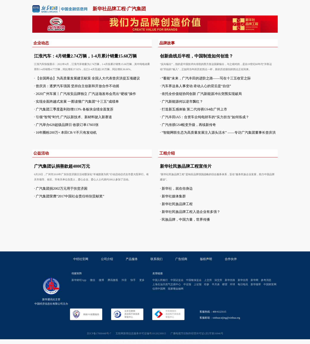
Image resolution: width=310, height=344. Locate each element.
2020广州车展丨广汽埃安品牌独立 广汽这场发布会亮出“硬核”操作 (86, 94)
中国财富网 (270, 284)
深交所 (218, 280)
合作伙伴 (231, 259)
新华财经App (78, 280)
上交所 (208, 280)
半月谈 (216, 284)
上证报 (198, 284)
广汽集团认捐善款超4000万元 (62, 166)
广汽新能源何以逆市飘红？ (182, 101)
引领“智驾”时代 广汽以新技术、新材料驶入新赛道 (74, 117)
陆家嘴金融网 (175, 288)
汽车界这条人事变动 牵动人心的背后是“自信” (196, 86)
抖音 (124, 280)
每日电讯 (243, 284)
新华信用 (243, 280)
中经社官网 (80, 259)
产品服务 (132, 259)
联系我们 (156, 259)
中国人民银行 (160, 280)
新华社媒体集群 (174, 196)
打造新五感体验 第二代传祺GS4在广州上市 (194, 109)
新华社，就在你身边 (177, 188)
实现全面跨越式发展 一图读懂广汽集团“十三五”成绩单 (77, 101)
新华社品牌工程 (109, 8)
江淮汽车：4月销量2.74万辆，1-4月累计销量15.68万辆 (85, 56)
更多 (141, 280)
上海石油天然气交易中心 (166, 284)
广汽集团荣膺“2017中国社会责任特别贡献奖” (70, 196)
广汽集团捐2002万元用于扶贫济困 (61, 188)
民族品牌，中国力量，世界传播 (186, 219)
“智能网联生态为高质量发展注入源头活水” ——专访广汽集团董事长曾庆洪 (219, 132)
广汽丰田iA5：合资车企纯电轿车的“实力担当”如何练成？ (205, 117)
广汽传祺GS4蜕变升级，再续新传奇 (189, 125)
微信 (92, 280)
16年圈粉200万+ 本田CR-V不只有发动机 (66, 132)
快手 (133, 280)
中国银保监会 (194, 280)
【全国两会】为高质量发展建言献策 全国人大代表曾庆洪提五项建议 (88, 78)
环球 (232, 284)
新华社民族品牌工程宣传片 (186, 166)
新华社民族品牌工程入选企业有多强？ (191, 212)
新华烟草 (256, 284)
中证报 (187, 284)
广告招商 (181, 259)
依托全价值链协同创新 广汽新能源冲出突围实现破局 (202, 94)
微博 (101, 280)
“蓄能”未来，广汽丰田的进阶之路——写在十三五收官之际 (206, 78)
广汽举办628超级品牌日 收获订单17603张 (67, 125)
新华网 (254, 280)
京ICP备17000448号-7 (99, 333)
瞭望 (224, 284)
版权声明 (206, 259)
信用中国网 (158, 288)
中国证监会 (176, 280)
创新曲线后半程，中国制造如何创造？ (196, 56)
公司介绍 (107, 259)
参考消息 (266, 280)
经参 (206, 284)
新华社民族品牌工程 (177, 204)
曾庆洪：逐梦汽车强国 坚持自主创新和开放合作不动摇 (77, 86)
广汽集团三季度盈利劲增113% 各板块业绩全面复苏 (74, 109)
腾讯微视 (113, 280)
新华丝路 (230, 280)
